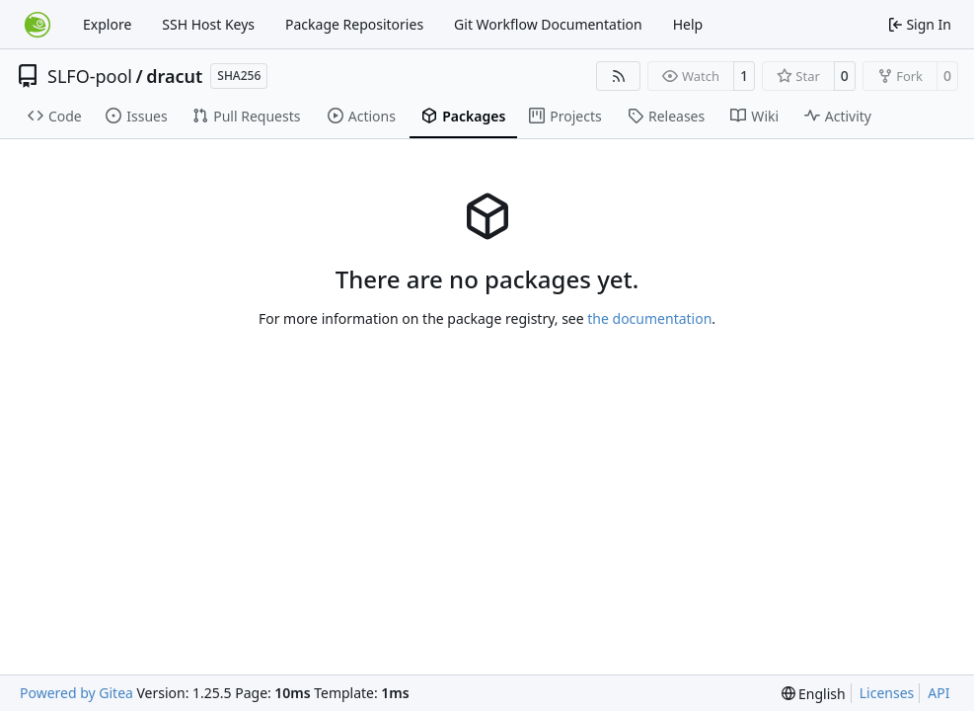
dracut (174, 76)
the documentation (649, 318)
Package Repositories (354, 24)
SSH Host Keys (208, 24)
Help (688, 24)
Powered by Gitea (76, 692)
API (938, 692)
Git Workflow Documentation (548, 24)
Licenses (887, 692)
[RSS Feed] (618, 76)
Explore (107, 24)
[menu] (814, 693)
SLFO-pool (89, 76)
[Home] (37, 24)
